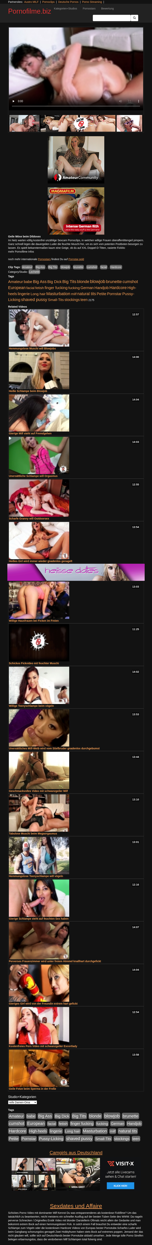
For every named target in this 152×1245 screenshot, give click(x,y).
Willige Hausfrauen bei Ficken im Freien (34, 620)
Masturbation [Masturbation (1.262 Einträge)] (58, 293)
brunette (78, 267)
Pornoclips (48, 1)
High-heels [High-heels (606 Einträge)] (38, 1131)
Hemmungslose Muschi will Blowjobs (32, 348)
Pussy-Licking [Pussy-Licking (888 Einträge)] (51, 1138)
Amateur (27, 267)
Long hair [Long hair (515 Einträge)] (38, 294)
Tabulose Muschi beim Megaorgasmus (33, 833)
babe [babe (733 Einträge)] (28, 282)
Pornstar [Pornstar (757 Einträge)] (114, 294)
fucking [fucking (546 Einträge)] (74, 288)
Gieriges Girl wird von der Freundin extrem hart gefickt (43, 1003)
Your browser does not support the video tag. (76, 68)
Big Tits (52, 267)
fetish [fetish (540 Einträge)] (39, 288)
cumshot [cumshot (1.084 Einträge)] (130, 281)
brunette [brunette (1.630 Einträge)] (114, 281)
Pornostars (89, 8)
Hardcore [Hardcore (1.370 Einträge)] (118, 287)
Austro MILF (31, 1)
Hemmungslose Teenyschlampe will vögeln (36, 876)
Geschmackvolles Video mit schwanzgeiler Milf (38, 790)
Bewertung (107, 8)
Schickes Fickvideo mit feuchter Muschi (34, 663)
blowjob (65, 267)
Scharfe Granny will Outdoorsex (29, 518)
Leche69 (34, 271)
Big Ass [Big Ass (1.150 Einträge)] (40, 281)
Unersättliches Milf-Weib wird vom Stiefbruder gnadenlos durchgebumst (54, 748)
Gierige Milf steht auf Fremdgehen (30, 433)
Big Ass (40, 267)
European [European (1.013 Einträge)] (17, 287)
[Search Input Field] (112, 18)
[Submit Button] (134, 18)
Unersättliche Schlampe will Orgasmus (33, 475)
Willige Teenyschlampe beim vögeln (31, 705)
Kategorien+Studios (65, 8)
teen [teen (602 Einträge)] (84, 300)
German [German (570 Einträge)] (87, 288)
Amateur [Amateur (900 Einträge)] (15, 281)
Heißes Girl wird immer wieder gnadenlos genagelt (40, 561)
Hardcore (116, 267)
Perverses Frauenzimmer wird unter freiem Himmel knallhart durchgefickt (55, 961)
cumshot (92, 267)
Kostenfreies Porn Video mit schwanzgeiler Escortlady (43, 1046)
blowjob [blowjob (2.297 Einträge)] (97, 281)
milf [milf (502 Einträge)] (74, 294)
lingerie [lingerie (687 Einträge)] (24, 294)
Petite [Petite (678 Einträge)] (101, 294)
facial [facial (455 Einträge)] (30, 288)
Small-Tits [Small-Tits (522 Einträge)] (56, 300)
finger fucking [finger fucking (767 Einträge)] (56, 288)
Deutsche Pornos (68, 1)
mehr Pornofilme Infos (21, 251)
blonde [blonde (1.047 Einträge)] (83, 281)
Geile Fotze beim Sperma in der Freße (32, 1088)
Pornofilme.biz (29, 11)
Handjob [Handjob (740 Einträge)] (101, 288)
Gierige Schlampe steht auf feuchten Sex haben (39, 918)
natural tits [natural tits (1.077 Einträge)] (86, 294)
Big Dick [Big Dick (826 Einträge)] (54, 281)
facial (104, 267)
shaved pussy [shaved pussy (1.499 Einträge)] (34, 299)
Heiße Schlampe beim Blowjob (28, 391)
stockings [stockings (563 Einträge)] (72, 300)
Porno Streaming (92, 1)
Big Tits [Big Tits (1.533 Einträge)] (69, 281)
